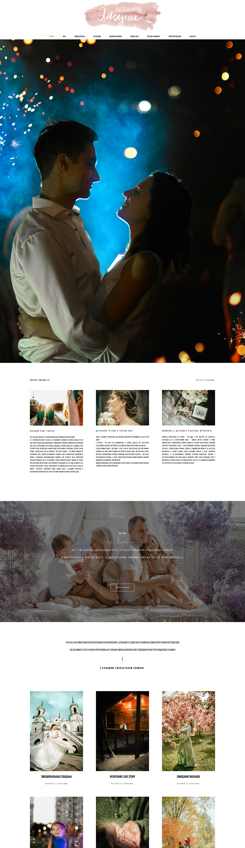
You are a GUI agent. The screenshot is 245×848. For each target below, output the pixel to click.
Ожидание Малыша (115, 36)
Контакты (193, 36)
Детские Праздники (153, 36)
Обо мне (51, 36)
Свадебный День (79, 36)
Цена (64, 36)
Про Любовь (97, 36)
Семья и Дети (134, 36)
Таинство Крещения (174, 36)
